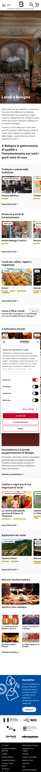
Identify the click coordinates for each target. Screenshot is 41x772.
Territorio (25, 754)
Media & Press (27, 760)
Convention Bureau (8, 760)
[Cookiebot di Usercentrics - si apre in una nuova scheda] (21, 342)
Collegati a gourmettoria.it (12, 474)
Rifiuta (20, 428)
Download (25, 763)
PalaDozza (5, 769)
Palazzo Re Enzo (7, 757)
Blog (23, 766)
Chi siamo (5, 745)
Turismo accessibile (29, 757)
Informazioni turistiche (30, 745)
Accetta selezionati (20, 422)
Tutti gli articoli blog (9, 652)
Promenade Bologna (29, 770)
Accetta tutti (20, 416)
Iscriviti (29, 709)
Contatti (4, 754)
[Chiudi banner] (37, 342)
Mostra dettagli (28, 409)
